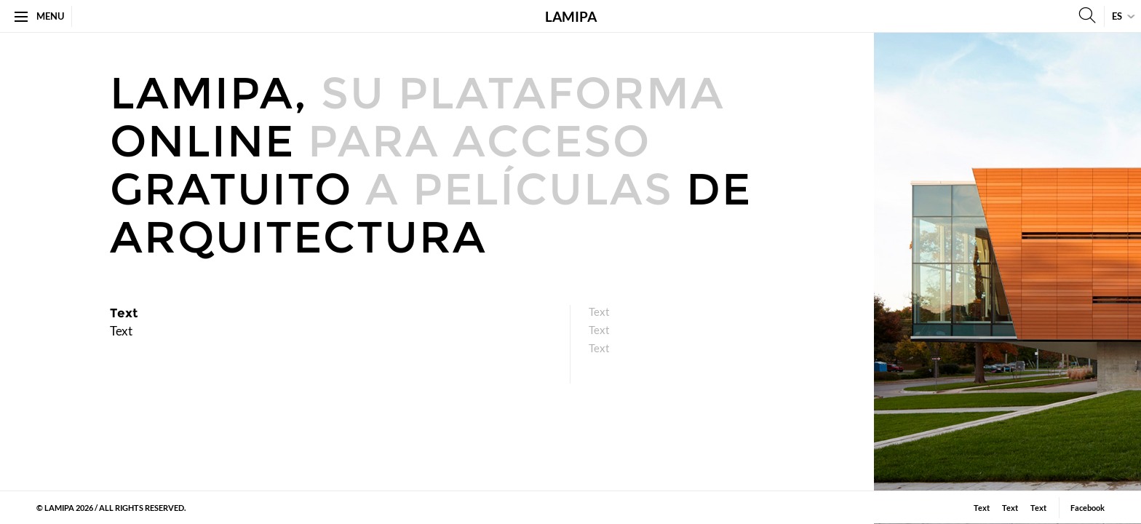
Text (599, 311)
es (1117, 16)
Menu (39, 16)
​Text (599, 329)
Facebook (1087, 507)
